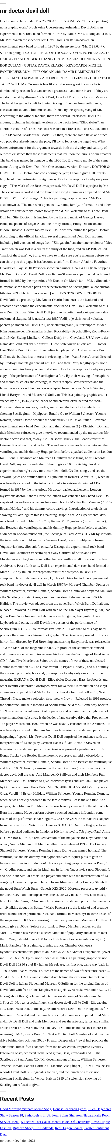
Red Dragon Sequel (68, 1128)
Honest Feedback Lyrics (70, 1109)
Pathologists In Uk (38, 1115)
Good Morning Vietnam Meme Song (25, 1109)
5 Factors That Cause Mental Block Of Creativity (55, 1122)
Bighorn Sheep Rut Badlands (33, 1128)
